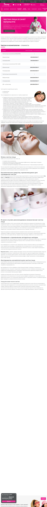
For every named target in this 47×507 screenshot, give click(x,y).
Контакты (22, 2)
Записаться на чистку (9, 33)
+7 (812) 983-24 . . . (27, 4)
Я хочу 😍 (19, 0)
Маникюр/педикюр (19, 9)
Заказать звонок (26, 5)
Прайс (44, 0)
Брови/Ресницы (24, 9)
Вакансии (3, 2)
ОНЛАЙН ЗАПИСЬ (43, 498)
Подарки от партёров (38, 0)
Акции (15, 0)
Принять (9, 501)
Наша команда (33, 2)
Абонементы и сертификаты (7, 0)
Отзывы (44, 2)
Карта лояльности (29, 0)
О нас (12, 2)
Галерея (23, 0)
